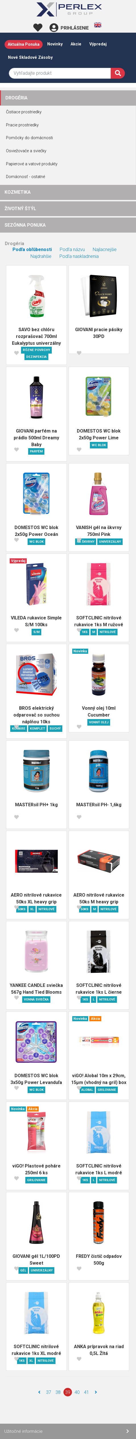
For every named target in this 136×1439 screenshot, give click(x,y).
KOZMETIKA (18, 192)
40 (77, 1392)
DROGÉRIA (16, 98)
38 (58, 1392)
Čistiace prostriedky (24, 112)
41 (86, 1392)
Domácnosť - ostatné (25, 176)
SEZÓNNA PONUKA (25, 225)
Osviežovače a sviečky (26, 151)
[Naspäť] (39, 1392)
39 (67, 1392)
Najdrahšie (40, 256)
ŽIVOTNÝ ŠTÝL (20, 208)
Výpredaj (98, 44)
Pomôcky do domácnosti (29, 137)
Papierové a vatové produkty (31, 164)
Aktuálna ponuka (24, 44)
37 (48, 1392)
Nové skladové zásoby (30, 57)
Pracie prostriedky (22, 125)
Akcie (76, 44)
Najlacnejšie (105, 249)
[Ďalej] (96, 1392)
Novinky (55, 44)
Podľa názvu (72, 249)
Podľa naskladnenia (79, 256)
